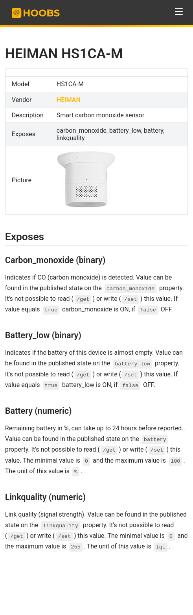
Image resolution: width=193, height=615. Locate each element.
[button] (179, 11)
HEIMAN (69, 100)
